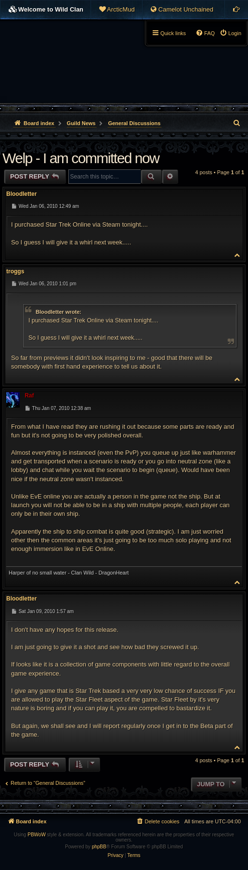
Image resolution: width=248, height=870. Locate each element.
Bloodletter (21, 194)
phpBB (99, 846)
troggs (15, 271)
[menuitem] (116, 9)
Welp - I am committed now (80, 158)
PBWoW (36, 834)
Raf (29, 395)
